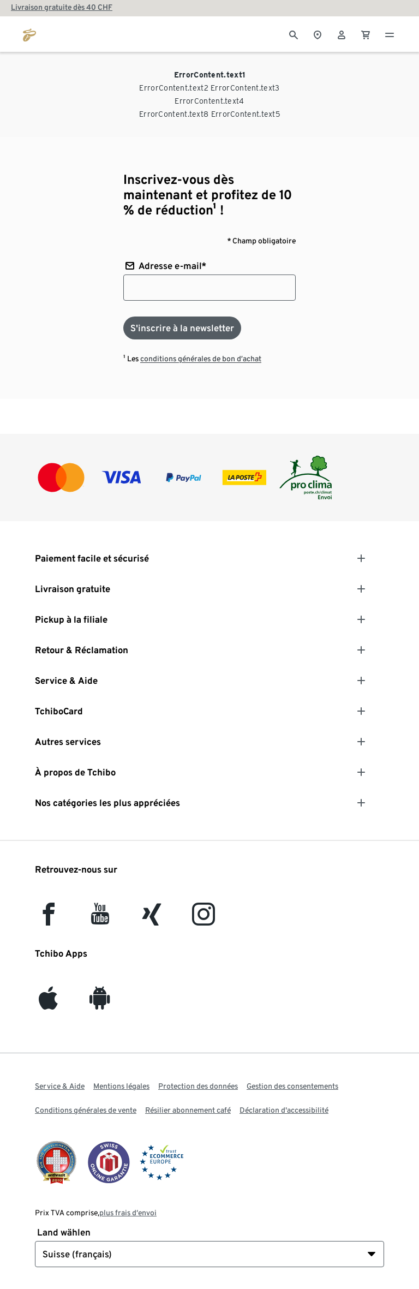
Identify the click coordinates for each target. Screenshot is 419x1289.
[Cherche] (294, 34)
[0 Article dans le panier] (366, 34)
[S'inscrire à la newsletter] (182, 328)
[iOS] (48, 1003)
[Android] (99, 1003)
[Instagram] (203, 919)
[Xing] (152, 919)
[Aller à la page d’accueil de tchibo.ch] (29, 34)
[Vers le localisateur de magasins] (318, 34)
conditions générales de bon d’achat (200, 358)
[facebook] (48, 919)
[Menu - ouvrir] (390, 34)
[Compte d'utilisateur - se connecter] (342, 34)
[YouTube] (100, 919)
